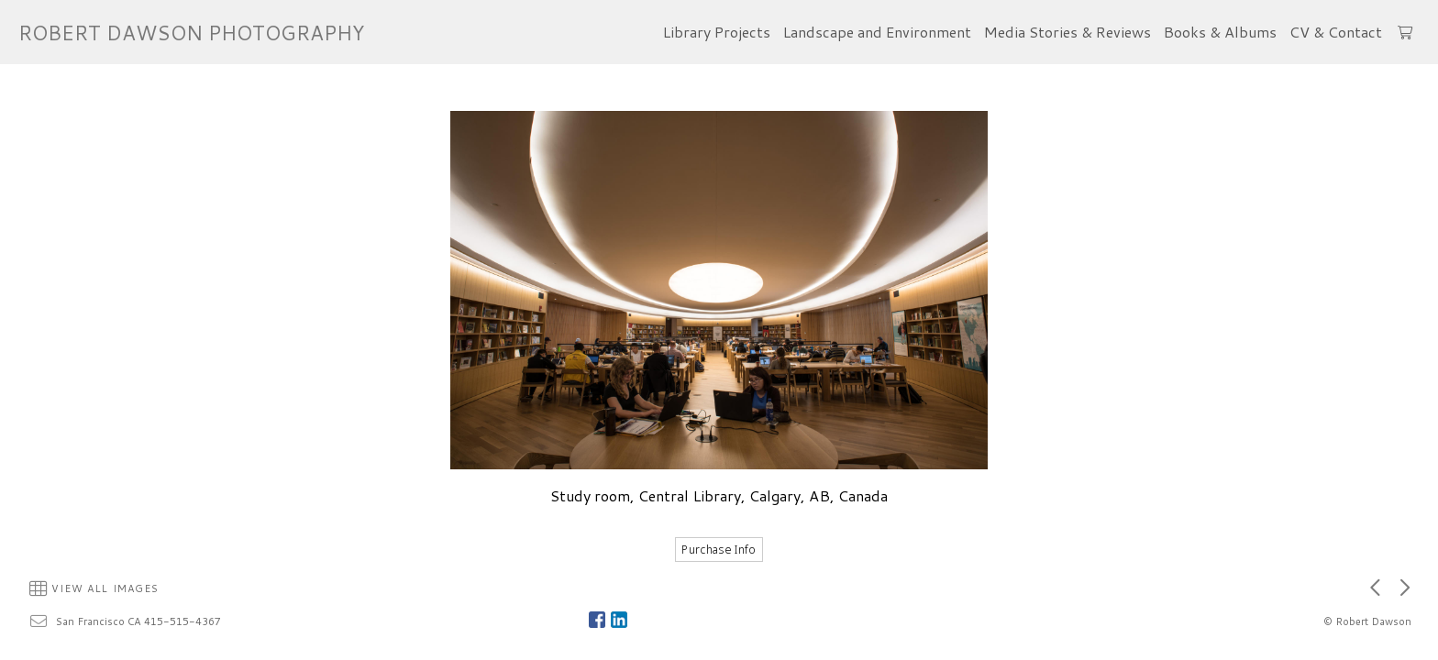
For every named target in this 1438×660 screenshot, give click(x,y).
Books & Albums (1220, 31)
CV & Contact (1335, 31)
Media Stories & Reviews (1067, 31)
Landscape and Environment (877, 31)
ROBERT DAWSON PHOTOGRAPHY (191, 32)
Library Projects (716, 31)
